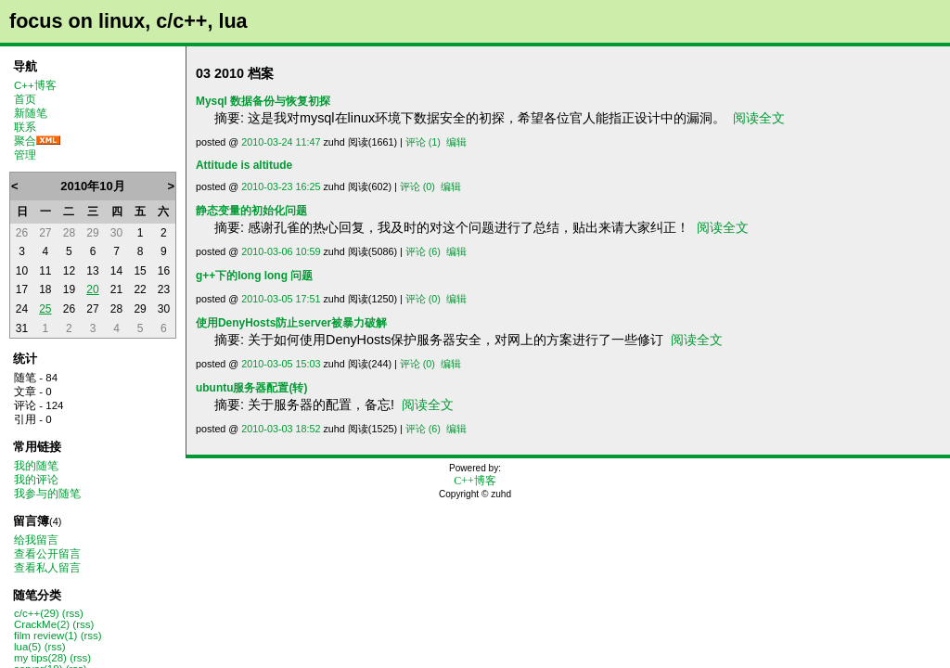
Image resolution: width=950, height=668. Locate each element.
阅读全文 (759, 117)
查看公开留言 (47, 553)
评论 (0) (417, 186)
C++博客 (35, 85)
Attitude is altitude (244, 165)
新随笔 (30, 113)
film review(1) (45, 635)
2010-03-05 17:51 (280, 298)
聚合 (25, 141)
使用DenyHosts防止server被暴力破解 (291, 322)
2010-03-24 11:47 (280, 142)
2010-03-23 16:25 (280, 186)
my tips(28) (40, 657)
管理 (25, 155)
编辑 (456, 142)
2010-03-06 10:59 (280, 251)
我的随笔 (36, 465)
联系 (25, 127)
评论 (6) (423, 251)
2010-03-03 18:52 (280, 428)
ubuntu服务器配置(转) (251, 387)
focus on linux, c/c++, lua (128, 20)
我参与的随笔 (47, 493)
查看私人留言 (47, 567)
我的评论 (36, 479)
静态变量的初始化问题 (251, 210)
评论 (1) (423, 142)
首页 (25, 99)
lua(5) (27, 646)
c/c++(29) (36, 613)
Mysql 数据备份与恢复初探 (263, 101)
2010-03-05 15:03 (280, 363)
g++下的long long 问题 (254, 275)
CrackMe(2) (42, 624)
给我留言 (36, 540)
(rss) (72, 613)
